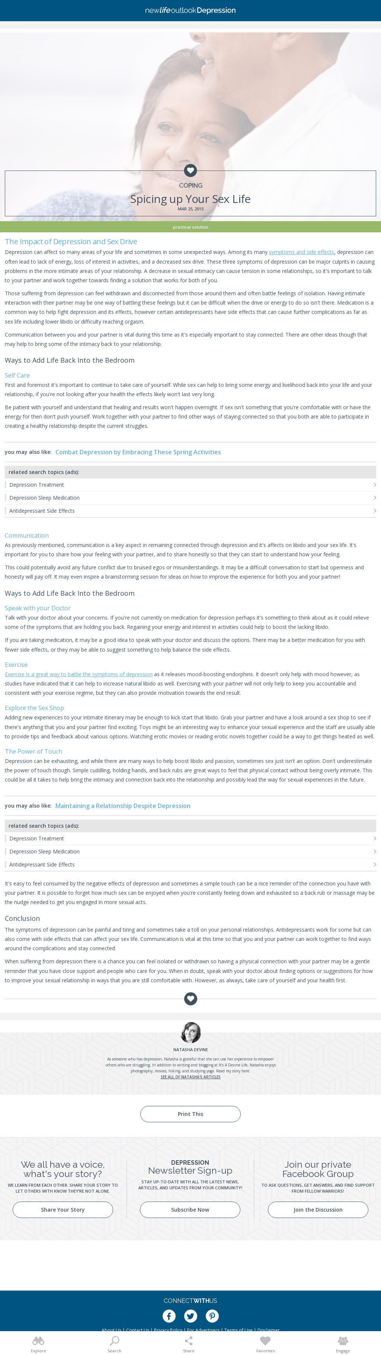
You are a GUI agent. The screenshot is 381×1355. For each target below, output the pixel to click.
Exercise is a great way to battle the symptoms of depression (79, 674)
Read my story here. (233, 1070)
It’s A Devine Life (233, 1065)
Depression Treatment (36, 484)
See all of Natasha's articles (191, 1076)
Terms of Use (238, 1330)
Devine (190, 1049)
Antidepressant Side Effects (42, 510)
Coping (190, 185)
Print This (190, 1113)
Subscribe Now (190, 1209)
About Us (111, 1330)
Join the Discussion (318, 1209)
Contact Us (137, 1330)
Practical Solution (190, 227)
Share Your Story (63, 1209)
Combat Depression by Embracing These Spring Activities (138, 452)
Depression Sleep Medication (44, 497)
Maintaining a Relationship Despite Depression (122, 806)
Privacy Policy (168, 1330)
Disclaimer (268, 1330)
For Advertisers (203, 1330)
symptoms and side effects (301, 251)
